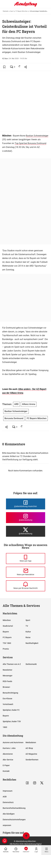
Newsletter (7, 670)
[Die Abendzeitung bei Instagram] (25, 517)
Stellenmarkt (31, 664)
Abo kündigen (9, 814)
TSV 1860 (7, 643)
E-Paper (6, 765)
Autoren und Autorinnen (13, 742)
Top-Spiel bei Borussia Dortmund (30, 143)
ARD (16, 404)
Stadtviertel (8, 626)
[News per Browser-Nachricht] (25, 585)
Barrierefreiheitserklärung (14, 808)
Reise (28, 637)
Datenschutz (8, 802)
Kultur (28, 632)
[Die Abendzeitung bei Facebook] (25, 504)
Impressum (7, 791)
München (7, 620)
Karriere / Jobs (9, 748)
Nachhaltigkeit (32, 643)
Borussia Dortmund (13, 418)
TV (27, 626)
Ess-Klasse (7, 698)
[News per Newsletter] (25, 572)
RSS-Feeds (7, 681)
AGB (5, 797)
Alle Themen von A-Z (12, 664)
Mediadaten (31, 742)
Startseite (5, 11)
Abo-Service (8, 760)
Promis (6, 649)
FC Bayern (7, 637)
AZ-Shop (29, 748)
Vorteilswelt (8, 704)
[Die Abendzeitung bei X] (25, 531)
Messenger (7, 676)
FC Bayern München (22, 11)
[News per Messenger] (25, 558)
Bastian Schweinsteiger (37, 135)
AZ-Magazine (31, 754)
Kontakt (6, 771)
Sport (11, 11)
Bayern (6, 632)
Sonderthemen (32, 760)
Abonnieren (8, 754)
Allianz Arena (28, 404)
